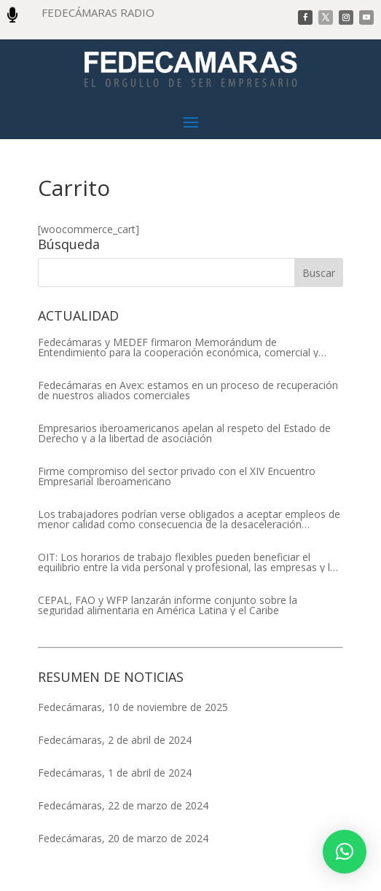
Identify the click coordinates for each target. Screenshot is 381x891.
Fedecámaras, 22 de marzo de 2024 (123, 805)
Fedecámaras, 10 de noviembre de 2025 (133, 707)
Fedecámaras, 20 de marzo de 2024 (123, 838)
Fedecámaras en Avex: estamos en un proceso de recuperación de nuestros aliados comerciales (188, 390)
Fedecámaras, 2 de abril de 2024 (115, 740)
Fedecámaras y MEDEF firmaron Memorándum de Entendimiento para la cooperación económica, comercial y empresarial (178, 347)
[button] (344, 852)
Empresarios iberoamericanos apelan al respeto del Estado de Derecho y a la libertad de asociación (184, 433)
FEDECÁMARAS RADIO (98, 12)
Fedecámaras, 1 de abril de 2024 (115, 773)
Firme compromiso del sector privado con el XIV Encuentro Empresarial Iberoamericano (176, 476)
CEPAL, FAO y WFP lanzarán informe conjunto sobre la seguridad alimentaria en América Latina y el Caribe (167, 605)
